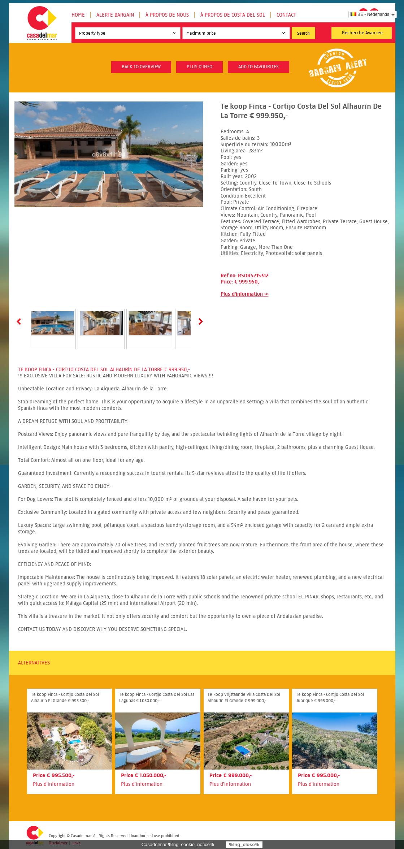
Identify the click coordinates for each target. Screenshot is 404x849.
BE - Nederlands (370, 14)
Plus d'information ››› (245, 294)
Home (78, 15)
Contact (286, 15)
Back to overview (141, 67)
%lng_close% (244, 844)
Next (199, 321)
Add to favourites (258, 67)
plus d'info (199, 67)
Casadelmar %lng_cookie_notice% (178, 844)
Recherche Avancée (362, 33)
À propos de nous (167, 15)
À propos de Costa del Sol (232, 15)
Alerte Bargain (115, 15)
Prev (20, 321)
